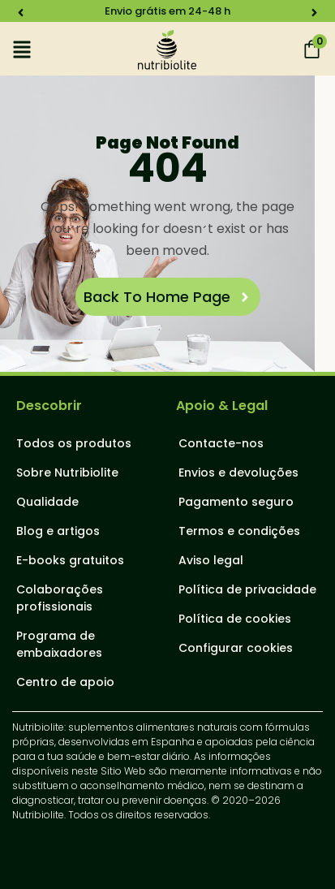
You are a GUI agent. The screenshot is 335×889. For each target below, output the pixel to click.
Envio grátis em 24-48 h (167, 11)
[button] (21, 12)
